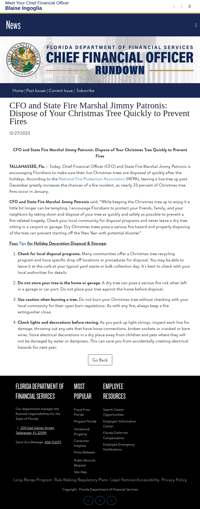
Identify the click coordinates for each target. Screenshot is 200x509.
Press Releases (84, 452)
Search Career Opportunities (113, 412)
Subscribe (85, 90)
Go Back (100, 360)
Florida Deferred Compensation (115, 435)
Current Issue (61, 90)
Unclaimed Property (81, 431)
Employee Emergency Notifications (119, 447)
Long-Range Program (32, 479)
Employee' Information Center (119, 423)
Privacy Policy (174, 479)
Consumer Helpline (81, 443)
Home (17, 90)
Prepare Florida (85, 421)
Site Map (80, 472)
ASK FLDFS (53, 442)
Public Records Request (84, 462)
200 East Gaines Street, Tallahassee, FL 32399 (35, 430)
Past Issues (36, 90)
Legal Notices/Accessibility (134, 479)
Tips (22, 243)
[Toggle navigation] (195, 25)
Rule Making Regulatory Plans (81, 479)
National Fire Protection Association (92, 179)
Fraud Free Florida (82, 412)
